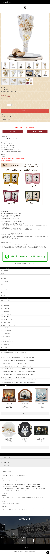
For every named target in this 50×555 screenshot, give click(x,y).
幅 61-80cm (11, 480)
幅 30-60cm (5, 480)
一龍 (21, 508)
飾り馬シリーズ (39, 497)
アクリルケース (9, 224)
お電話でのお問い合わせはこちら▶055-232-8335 (25, 263)
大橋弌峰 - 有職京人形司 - (8, 484)
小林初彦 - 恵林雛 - (36, 484)
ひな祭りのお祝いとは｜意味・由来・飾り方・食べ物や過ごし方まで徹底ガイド (17, 360)
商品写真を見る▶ (37, 131)
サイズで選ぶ (4, 478)
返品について (4, 114)
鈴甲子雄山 (16, 508)
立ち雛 (16, 475)
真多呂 (7, 490)
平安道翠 (17, 488)
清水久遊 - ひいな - (17, 486)
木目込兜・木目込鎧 (21, 497)
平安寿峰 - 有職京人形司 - (8, 488)
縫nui (38, 486)
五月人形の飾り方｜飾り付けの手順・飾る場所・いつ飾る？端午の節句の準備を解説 (18, 380)
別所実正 (37, 508)
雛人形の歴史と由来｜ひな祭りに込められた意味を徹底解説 (13, 352)
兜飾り (4, 497)
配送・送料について (17, 545)
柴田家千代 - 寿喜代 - (7, 486)
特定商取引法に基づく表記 (6, 116)
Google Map (25, 541)
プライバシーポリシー (38, 545)
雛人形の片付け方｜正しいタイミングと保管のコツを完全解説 (13, 363)
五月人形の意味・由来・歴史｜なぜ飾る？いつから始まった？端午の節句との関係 (18, 371)
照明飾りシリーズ (23, 475)
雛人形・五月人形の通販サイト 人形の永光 (21, 551)
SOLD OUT (24, 111)
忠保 (24, 508)
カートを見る (28, 527)
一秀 (11, 490)
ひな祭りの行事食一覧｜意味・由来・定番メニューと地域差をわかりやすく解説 (17, 366)
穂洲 (23, 486)
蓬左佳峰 (38, 488)
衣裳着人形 (5, 475)
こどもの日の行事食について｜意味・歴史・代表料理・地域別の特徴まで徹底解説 (18, 382)
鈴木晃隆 (28, 486)
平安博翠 (22, 488)
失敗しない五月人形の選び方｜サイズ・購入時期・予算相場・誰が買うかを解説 (17, 374)
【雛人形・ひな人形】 (7, 471)
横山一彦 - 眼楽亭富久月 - (20, 484)
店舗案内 (2, 530)
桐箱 (7, 217)
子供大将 (13, 497)
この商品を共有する (6, 119)
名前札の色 (4, 105)
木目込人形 (11, 475)
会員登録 (27, 524)
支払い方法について (10, 545)
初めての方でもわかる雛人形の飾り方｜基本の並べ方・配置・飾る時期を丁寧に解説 (18, 355)
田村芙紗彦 (33, 486)
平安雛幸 (27, 488)
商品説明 (12, 131)
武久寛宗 (32, 508)
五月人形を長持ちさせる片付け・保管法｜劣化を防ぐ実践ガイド (14, 377)
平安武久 (43, 508)
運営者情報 (44, 545)
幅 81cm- (18, 480)
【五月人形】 (5, 493)
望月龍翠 (43, 488)
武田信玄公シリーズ (30, 497)
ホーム (5, 545)
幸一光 (15, 490)
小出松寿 (29, 484)
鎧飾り (8, 497)
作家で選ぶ (4, 483)
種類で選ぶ (4, 474)
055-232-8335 (13, 533)
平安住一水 (5, 509)
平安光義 (32, 488)
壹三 (3, 508)
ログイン (2, 527)
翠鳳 (28, 508)
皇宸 (11, 508)
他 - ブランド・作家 (22, 490)
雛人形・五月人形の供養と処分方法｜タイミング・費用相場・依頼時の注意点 (17, 368)
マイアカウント (3, 524)
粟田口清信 (11, 509)
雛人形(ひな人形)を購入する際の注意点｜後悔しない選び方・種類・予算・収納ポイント (19, 357)
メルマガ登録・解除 (25, 547)
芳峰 (3, 490)
